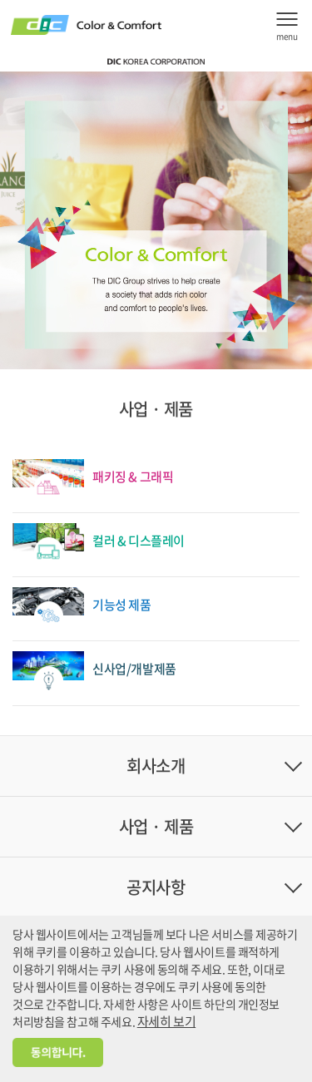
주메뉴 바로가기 (0, 0)
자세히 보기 (166, 1021)
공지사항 (155, 887)
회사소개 (155, 765)
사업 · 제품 (156, 826)
